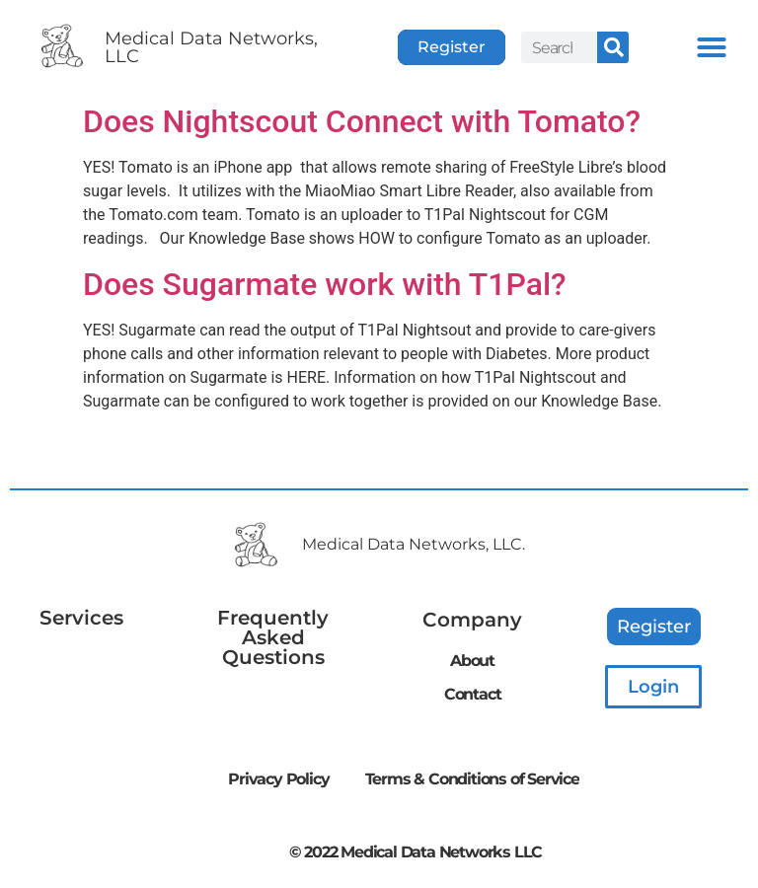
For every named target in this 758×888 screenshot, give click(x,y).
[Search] (613, 47)
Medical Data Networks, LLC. (413, 544)
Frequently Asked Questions (273, 637)
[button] (711, 47)
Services (81, 617)
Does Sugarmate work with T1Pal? (325, 284)
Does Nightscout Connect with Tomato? (362, 121)
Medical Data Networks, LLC (211, 47)
